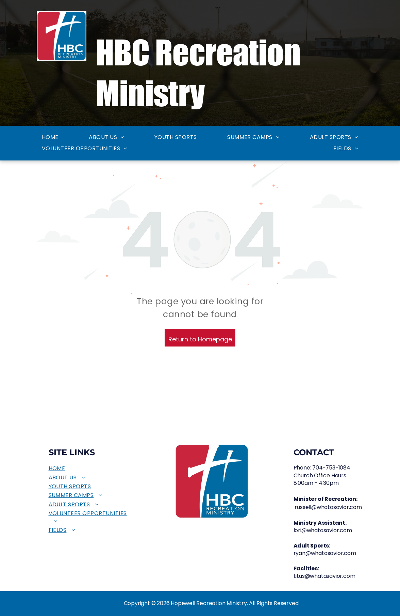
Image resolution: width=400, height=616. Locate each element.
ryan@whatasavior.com (325, 553)
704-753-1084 (331, 468)
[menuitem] (50, 137)
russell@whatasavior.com (328, 507)
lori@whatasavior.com (323, 530)
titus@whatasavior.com (324, 576)
